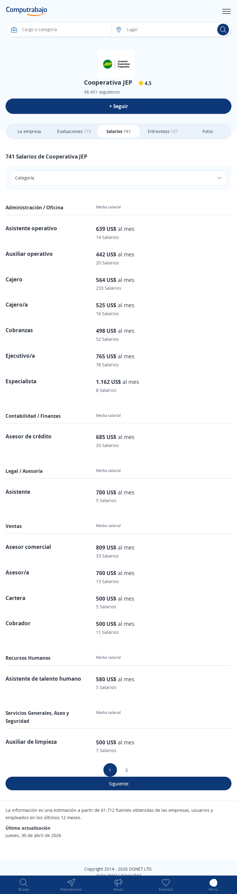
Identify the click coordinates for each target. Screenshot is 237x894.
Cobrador (18, 623)
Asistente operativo (31, 228)
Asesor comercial (28, 546)
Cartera (15, 598)
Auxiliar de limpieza (31, 741)
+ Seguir (118, 106)
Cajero (14, 279)
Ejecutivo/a (20, 355)
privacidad (131, 875)
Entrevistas (163, 131)
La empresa (29, 131)
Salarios (118, 131)
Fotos (207, 131)
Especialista (21, 381)
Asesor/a (17, 572)
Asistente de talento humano (43, 678)
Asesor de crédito (29, 436)
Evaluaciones (74, 131)
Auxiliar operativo (29, 253)
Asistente (18, 491)
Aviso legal (106, 875)
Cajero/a (17, 304)
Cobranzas (19, 330)
